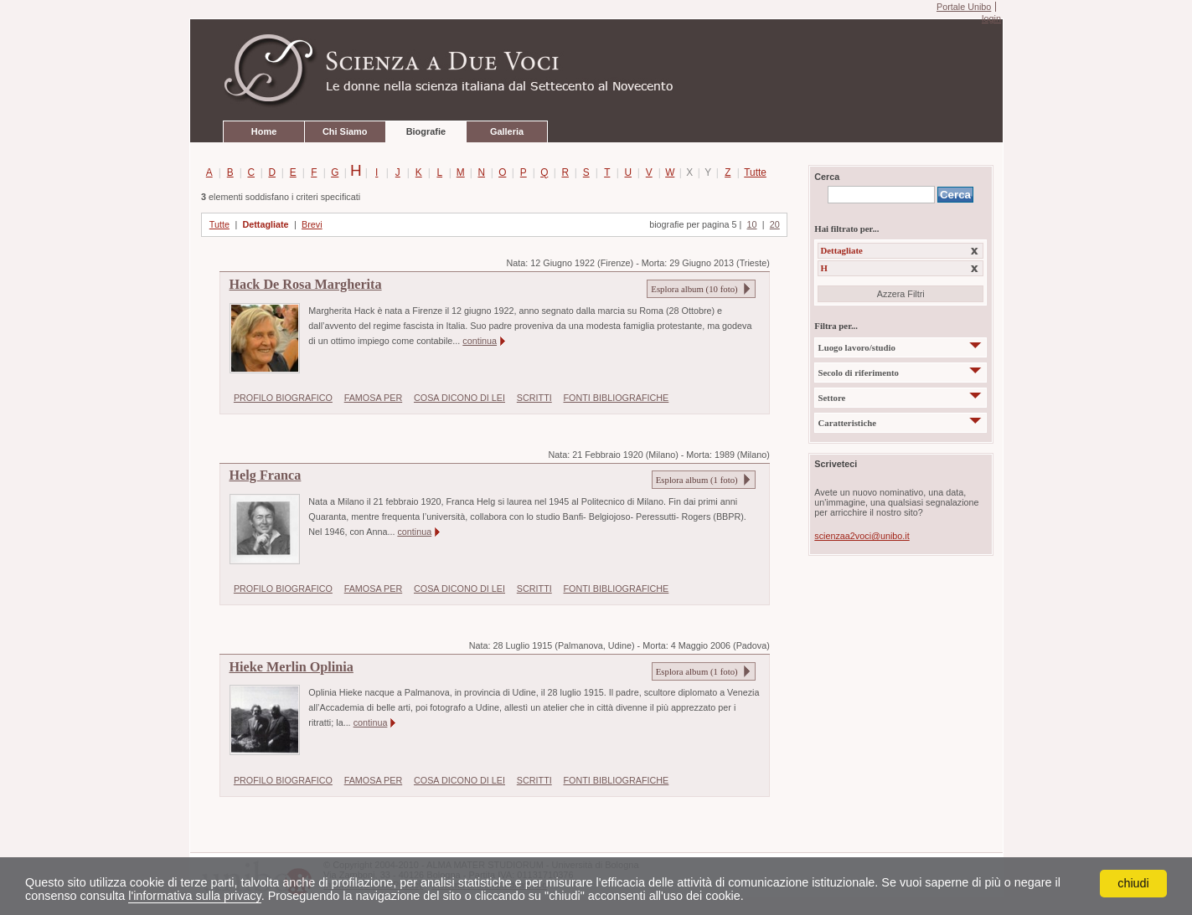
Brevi (312, 224)
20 (775, 224)
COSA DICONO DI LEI (459, 398)
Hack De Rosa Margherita (306, 284)
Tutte (752, 172)
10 (752, 224)
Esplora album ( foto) (694, 289)
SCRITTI (534, 398)
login (991, 18)
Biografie (426, 131)
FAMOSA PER (373, 398)
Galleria (507, 131)
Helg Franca (266, 475)
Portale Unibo (964, 7)
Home (263, 131)
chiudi (1133, 883)
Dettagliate (265, 224)
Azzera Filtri (901, 294)
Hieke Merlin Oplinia (291, 667)
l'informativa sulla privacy (194, 895)
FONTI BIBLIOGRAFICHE (616, 398)
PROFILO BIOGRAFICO (283, 398)
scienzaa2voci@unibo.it (861, 536)
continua (479, 341)
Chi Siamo (345, 131)
